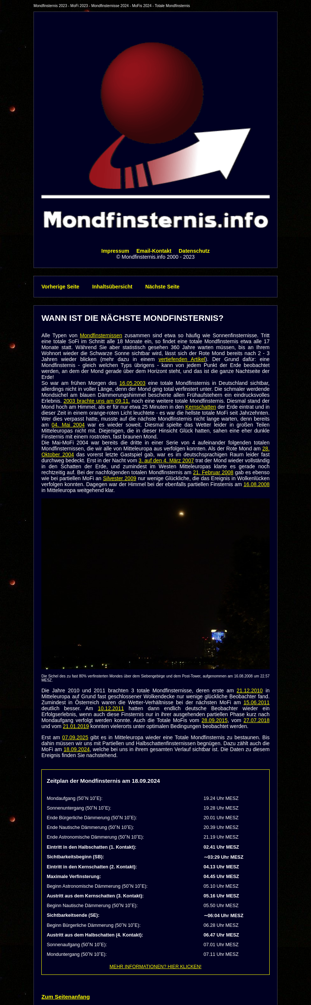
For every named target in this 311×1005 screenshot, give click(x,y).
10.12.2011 (111, 708)
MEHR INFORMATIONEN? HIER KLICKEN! (155, 966)
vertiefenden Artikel (182, 359)
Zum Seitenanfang (65, 996)
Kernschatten (200, 407)
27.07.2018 (257, 720)
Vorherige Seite (60, 287)
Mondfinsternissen (101, 335)
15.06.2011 (257, 702)
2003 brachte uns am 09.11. (97, 401)
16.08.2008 (257, 484)
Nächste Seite (162, 287)
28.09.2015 (214, 720)
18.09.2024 (77, 749)
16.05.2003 (133, 383)
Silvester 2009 (119, 478)
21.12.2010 (250, 690)
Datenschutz (194, 251)
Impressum (115, 251)
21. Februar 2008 (213, 472)
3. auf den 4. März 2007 (166, 460)
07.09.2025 (75, 737)
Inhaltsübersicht (112, 287)
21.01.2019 (76, 726)
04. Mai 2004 (68, 425)
